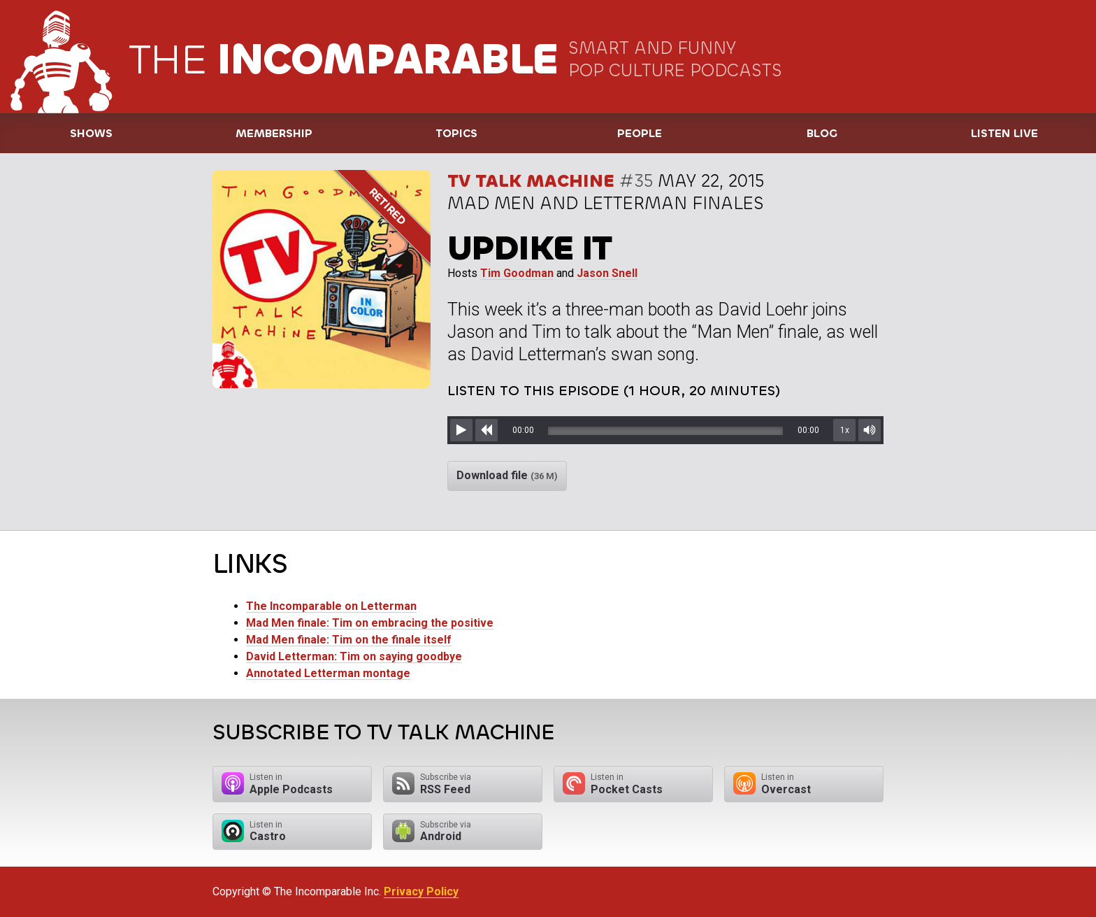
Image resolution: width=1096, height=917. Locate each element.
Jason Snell (607, 273)
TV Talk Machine (530, 180)
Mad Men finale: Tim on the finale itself (349, 639)
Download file (507, 475)
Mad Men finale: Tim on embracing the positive (369, 623)
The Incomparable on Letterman (331, 606)
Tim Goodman (517, 273)
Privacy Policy (421, 891)
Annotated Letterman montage (328, 673)
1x (844, 430)
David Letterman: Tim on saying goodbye (354, 656)
